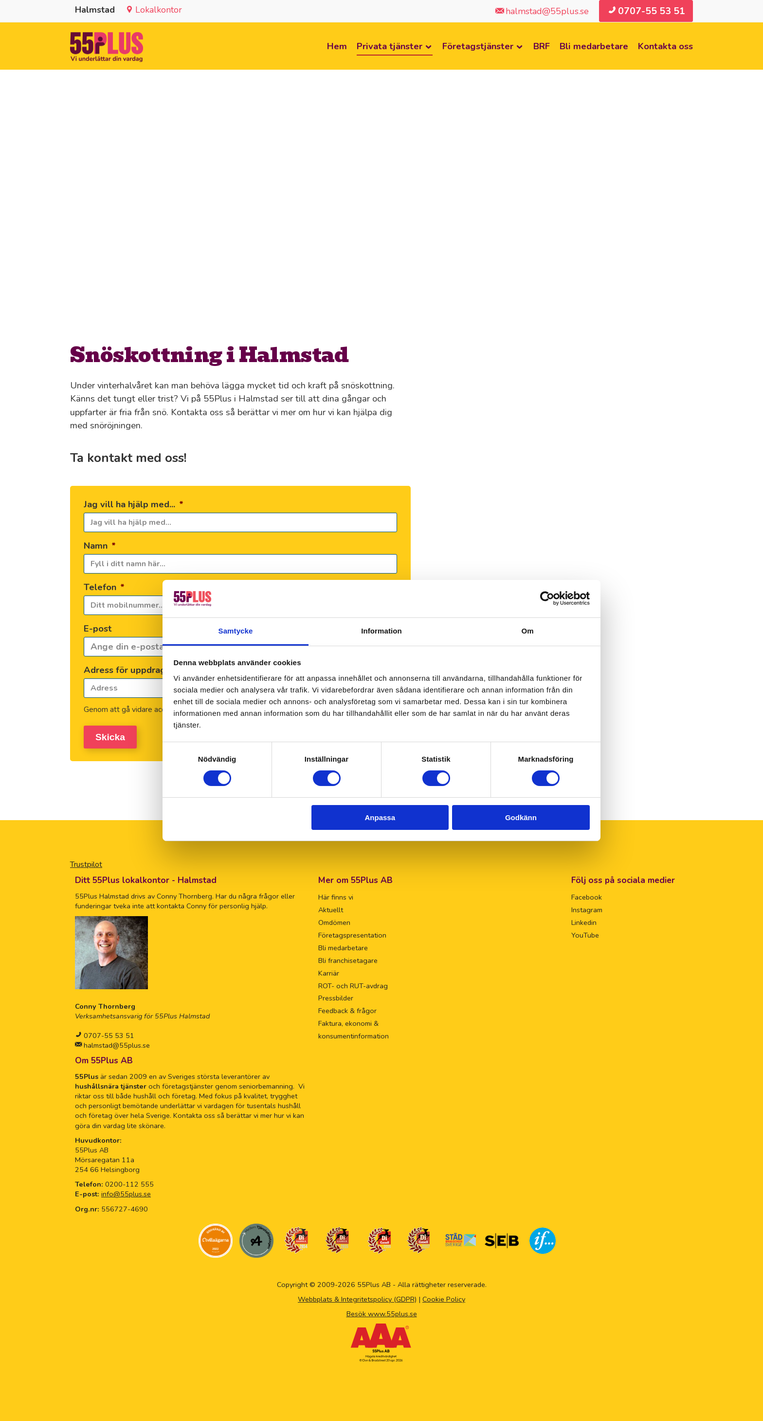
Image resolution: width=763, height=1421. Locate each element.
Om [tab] (527, 631)
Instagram (586, 907)
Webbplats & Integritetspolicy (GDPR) (357, 1296)
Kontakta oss (665, 46)
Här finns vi (335, 895)
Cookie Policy (443, 1296)
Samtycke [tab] (235, 631)
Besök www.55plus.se (381, 1311)
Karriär (328, 970)
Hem (337, 46)
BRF (541, 46)
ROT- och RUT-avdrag (353, 983)
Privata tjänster (389, 46)
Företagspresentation (352, 932)
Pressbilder (335, 995)
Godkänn (521, 817)
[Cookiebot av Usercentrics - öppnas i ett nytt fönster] (547, 598)
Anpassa (380, 817)
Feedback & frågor (347, 1008)
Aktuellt (330, 907)
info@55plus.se (126, 1191)
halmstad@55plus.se (116, 1042)
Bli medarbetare (594, 46)
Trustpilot (86, 862)
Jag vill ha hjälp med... (133, 504)
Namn (100, 546)
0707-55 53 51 (108, 1032)
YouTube (585, 932)
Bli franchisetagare (348, 957)
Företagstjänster (477, 46)
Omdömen (334, 920)
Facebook (586, 895)
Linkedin (584, 920)
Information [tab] (381, 631)
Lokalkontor (158, 10)
